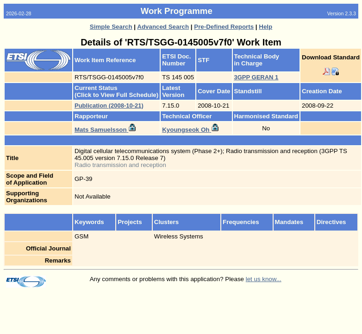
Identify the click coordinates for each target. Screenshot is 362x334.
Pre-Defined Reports (224, 26)
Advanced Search (163, 26)
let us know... (263, 279)
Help (265, 26)
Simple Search (111, 26)
